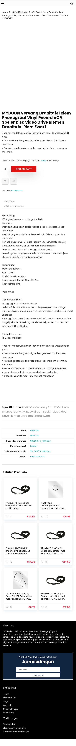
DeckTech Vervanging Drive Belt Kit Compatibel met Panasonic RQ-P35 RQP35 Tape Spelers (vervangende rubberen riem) (19, 599)
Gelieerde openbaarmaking (16, 729)
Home (5, 12)
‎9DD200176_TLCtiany (40, 441)
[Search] (72, 3)
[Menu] (3, 3)
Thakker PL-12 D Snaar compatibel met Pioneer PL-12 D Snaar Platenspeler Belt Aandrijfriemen (19, 508)
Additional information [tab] (14, 206)
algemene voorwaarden (14, 725)
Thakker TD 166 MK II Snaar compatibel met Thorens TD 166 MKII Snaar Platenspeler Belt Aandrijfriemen (18, 553)
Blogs (5, 699)
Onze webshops (10, 706)
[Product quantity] (5, 169)
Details (43, 161)
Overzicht (7, 703)
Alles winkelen (9, 695)
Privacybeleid (9, 722)
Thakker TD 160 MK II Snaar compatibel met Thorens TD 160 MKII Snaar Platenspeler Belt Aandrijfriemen (53, 553)
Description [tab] (9, 201)
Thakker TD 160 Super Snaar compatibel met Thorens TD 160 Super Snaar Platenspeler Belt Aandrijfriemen (53, 597)
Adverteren (8, 710)
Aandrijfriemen (20, 12)
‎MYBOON (34, 430)
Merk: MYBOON (37, 456)
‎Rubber (33, 446)
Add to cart (24, 169)
